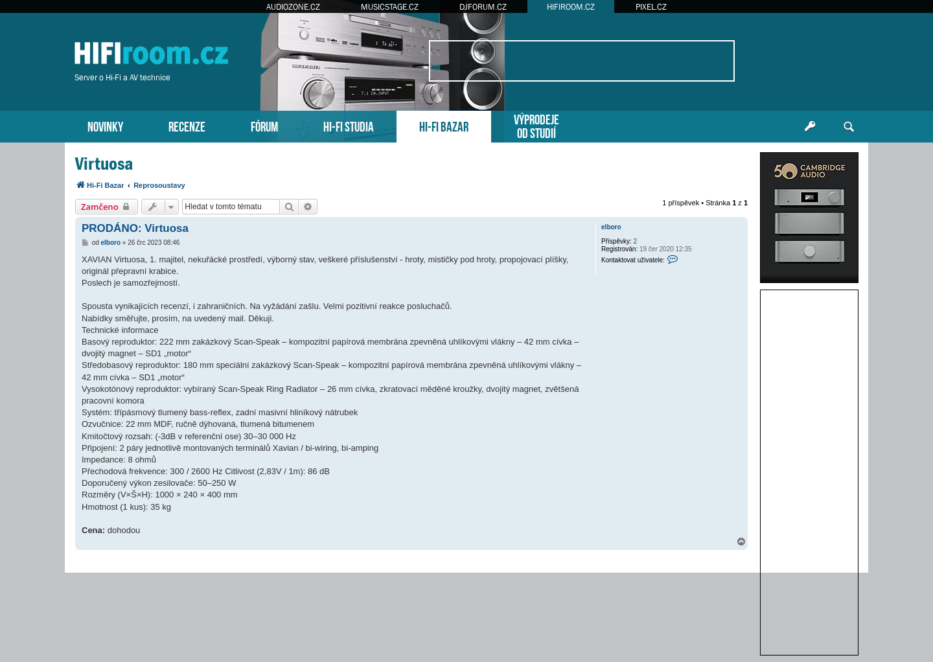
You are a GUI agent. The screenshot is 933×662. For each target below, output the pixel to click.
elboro (611, 227)
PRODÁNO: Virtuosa (135, 228)
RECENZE (186, 125)
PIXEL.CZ (651, 7)
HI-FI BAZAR (443, 125)
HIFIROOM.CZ (571, 7)
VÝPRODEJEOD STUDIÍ (536, 125)
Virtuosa (104, 164)
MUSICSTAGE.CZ (390, 7)
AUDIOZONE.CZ (293, 7)
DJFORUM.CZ (483, 7)
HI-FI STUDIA (348, 125)
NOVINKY (105, 125)
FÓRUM (264, 125)
